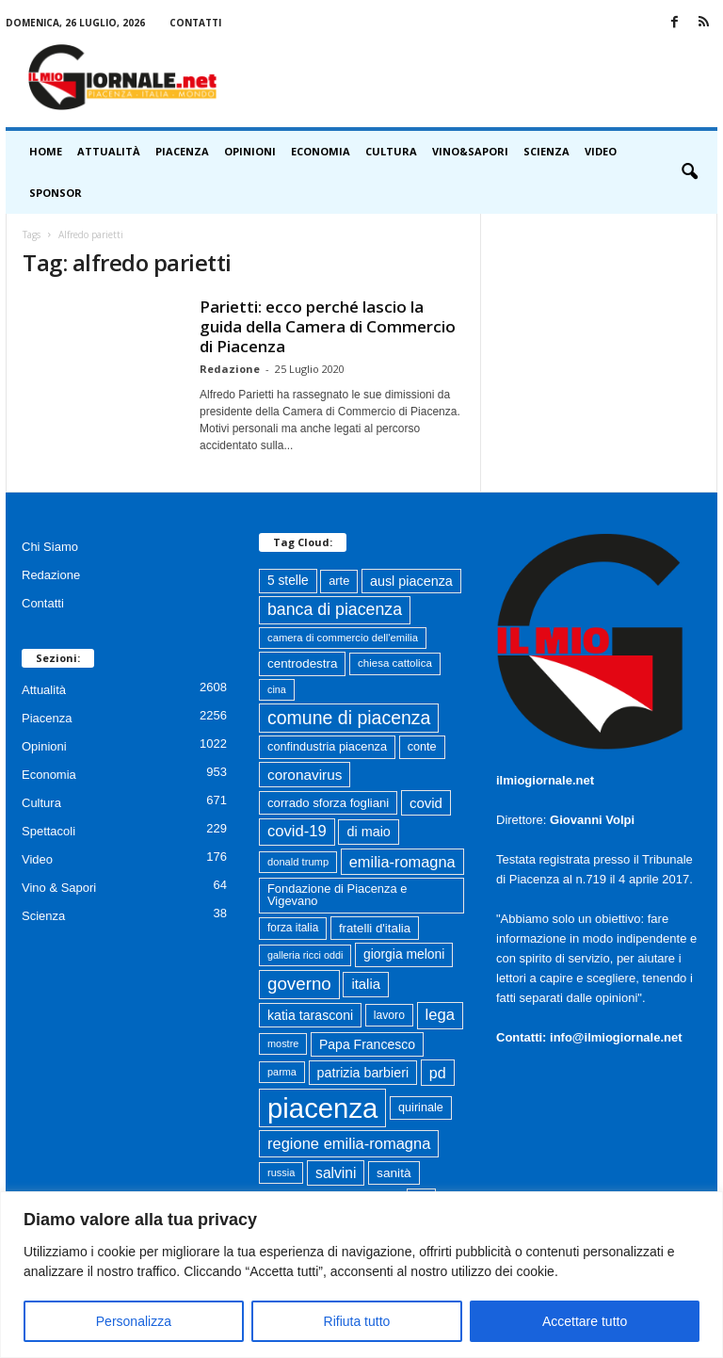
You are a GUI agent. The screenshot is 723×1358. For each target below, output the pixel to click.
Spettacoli (48, 831)
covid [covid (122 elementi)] (426, 803)
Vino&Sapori (470, 151)
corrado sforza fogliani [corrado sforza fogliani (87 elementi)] (328, 803)
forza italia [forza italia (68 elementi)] (292, 927)
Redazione (230, 369)
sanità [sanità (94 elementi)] (393, 1173)
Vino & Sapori (59, 888)
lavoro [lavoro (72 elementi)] (389, 1015)
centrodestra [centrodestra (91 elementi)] (302, 663)
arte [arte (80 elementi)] (339, 581)
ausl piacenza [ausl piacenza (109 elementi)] (411, 581)
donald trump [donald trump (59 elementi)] (298, 861)
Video (601, 151)
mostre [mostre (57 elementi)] (282, 1043)
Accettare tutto (584, 1321)
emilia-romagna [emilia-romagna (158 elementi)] (402, 861)
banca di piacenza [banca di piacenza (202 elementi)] (334, 609)
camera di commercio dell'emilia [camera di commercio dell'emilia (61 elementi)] (342, 637)
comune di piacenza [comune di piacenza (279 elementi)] (348, 717)
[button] (689, 172)
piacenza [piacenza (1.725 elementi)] (322, 1108)
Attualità (108, 151)
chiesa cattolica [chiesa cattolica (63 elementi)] (395, 663)
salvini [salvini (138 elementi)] (335, 1173)
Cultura (391, 151)
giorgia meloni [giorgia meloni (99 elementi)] (403, 954)
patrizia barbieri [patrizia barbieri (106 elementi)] (363, 1072)
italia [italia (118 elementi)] (365, 984)
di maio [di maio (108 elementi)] (368, 831)
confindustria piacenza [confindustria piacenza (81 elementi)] (327, 746)
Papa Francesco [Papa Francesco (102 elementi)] (367, 1044)
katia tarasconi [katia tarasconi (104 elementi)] (310, 1015)
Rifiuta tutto (357, 1321)
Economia (320, 151)
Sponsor (55, 193)
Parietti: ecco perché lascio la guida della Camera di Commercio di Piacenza (328, 326)
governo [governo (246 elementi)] (299, 984)
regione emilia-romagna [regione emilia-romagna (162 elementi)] (348, 1143)
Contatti (195, 22)
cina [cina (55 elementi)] (276, 689)
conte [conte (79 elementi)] (422, 746)
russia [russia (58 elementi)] (281, 1172)
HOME (45, 151)
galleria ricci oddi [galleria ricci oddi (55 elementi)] (305, 955)
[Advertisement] (478, 77)
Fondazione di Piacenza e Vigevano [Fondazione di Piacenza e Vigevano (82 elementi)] (337, 894)
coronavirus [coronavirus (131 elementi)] (304, 775)
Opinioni (250, 151)
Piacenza (182, 151)
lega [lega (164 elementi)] (440, 1015)
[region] (361, 1274)
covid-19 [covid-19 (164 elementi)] (297, 831)
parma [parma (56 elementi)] (282, 1071)
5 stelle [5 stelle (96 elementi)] (288, 581)
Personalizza (133, 1321)
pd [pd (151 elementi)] (437, 1072)
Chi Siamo (50, 547)
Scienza (546, 151)
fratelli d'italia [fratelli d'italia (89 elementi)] (374, 928)
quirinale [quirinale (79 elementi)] (420, 1107)
